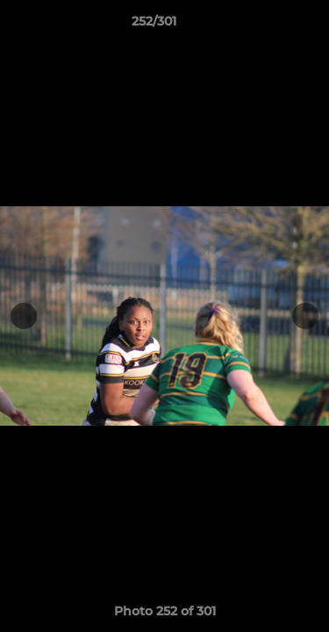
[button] (265, 25)
